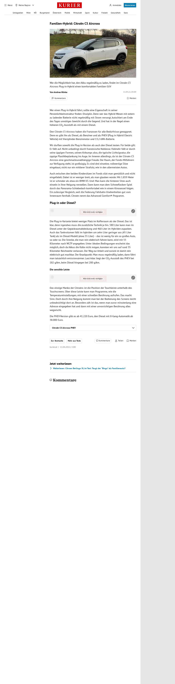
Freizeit (104, 13)
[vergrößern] (133, 32)
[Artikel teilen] (119, 341)
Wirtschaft (77, 13)
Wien (28, 13)
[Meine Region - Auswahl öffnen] (33, 5)
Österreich (57, 13)
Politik (67, 13)
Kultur (95, 13)
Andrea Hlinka (60, 92)
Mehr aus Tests (74, 341)
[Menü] (8, 5)
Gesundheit (115, 13)
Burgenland (44, 13)
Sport (87, 13)
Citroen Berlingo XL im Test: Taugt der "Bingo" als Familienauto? (87, 368)
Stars (126, 13)
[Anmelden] (115, 5)
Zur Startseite (57, 341)
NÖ (35, 13)
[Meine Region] (23, 5)
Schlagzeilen (18, 13)
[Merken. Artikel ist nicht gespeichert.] (131, 98)
